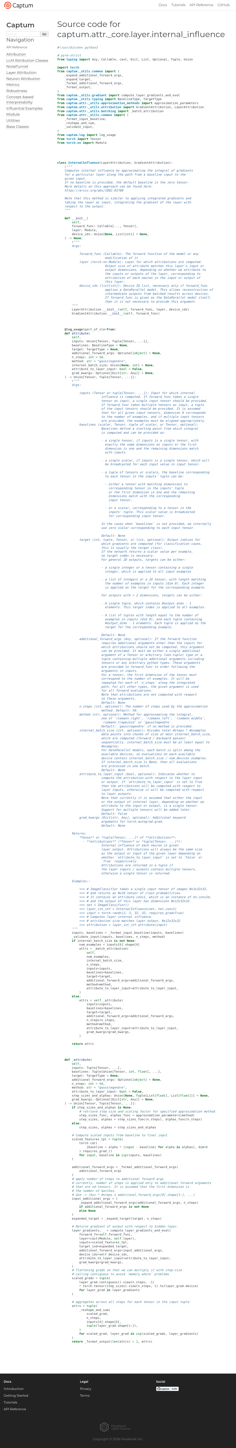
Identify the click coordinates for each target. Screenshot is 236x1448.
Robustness (16, 91)
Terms (85, 1395)
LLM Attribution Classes (27, 60)
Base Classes (17, 126)
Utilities (13, 120)
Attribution (16, 54)
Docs (163, 5)
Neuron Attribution (23, 79)
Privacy (85, 1389)
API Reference (201, 5)
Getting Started (16, 1395)
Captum (20, 25)
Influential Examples (24, 108)
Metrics (12, 84)
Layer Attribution (21, 72)
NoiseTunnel (17, 66)
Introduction (14, 1389)
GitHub (224, 5)
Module (13, 114)
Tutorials (178, 5)
